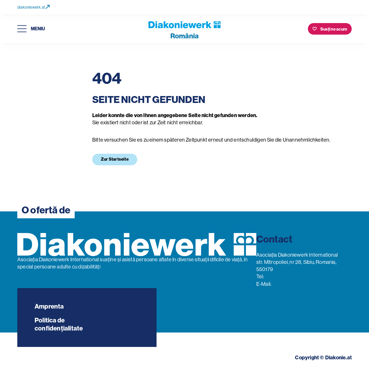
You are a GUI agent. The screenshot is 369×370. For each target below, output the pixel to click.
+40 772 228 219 (284, 276)
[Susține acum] (330, 28)
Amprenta (49, 306)
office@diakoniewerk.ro (300, 284)
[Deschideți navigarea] (31, 29)
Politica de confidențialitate (59, 324)
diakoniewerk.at (33, 7)
